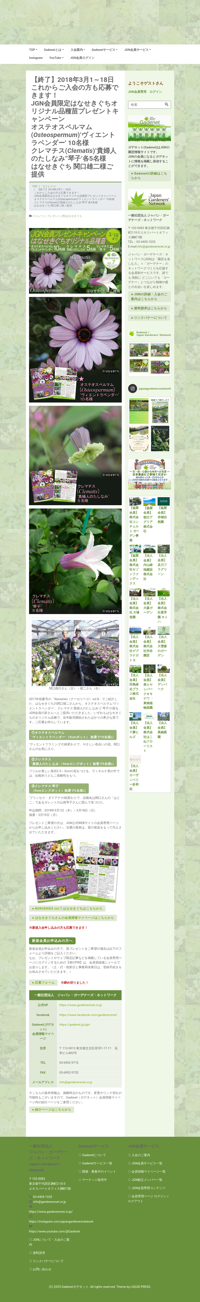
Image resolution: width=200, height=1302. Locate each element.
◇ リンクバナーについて (46, 1261)
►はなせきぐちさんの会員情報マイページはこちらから (73, 918)
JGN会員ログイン (82, 58)
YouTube (55, 58)
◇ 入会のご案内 (139, 1155)
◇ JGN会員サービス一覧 (145, 1163)
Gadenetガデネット (75, 1287)
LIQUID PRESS (140, 1287)
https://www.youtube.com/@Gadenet (54, 1231)
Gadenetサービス (103, 50)
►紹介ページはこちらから (51, 1109)
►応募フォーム (43, 982)
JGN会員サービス (136, 50)
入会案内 (76, 50)
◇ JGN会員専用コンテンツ (147, 1188)
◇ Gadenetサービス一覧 (95, 1163)
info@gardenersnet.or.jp (75, 1082)
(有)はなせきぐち (71, 216)
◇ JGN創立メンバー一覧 (145, 1180)
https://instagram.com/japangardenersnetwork (61, 1221)
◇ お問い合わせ (40, 1269)
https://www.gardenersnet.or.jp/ (51, 1212)
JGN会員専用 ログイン (145, 92)
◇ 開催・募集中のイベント (97, 1171)
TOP (32, 50)
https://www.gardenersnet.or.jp (80, 1005)
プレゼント (53, 216)
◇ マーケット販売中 (92, 1180)
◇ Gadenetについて (92, 1155)
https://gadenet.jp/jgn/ (74, 1024)
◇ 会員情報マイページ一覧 (147, 1171)
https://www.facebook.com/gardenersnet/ (88, 1015)
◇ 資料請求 (37, 1253)
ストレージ (39, 216)
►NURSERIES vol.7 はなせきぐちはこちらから (67, 908)
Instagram (36, 58)
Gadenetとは (52, 50)
